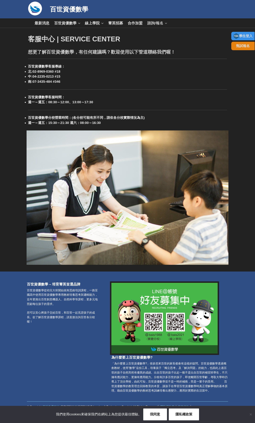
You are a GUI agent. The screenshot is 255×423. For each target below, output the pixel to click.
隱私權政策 (183, 414)
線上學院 (94, 23)
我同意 (155, 414)
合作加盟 (135, 23)
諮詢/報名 (157, 23)
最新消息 (42, 23)
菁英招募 (115, 23)
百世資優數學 (69, 9)
